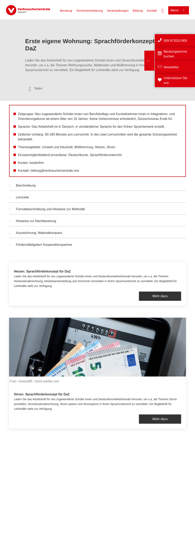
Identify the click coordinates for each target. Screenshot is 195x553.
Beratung (66, 10)
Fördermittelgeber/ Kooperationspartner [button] (40, 245)
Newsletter (171, 67)
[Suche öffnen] (163, 10)
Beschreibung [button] (22, 186)
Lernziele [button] (19, 197)
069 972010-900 (175, 40)
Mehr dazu (160, 296)
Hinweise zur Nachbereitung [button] (32, 221)
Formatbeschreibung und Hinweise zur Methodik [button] (47, 209)
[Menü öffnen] (178, 10)
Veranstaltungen (117, 10)
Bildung (138, 10)
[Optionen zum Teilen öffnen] (35, 89)
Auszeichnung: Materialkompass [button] (35, 233)
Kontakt (152, 10)
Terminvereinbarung (89, 10)
